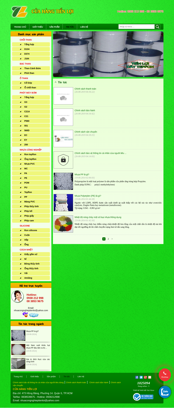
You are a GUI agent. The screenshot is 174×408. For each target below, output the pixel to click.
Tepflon (28, 192)
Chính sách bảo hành (85, 110)
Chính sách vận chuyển (86, 132)
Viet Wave (150, 390)
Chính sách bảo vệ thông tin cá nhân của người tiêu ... (100, 153)
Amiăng (28, 278)
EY (25, 140)
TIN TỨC (70, 27)
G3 (25, 102)
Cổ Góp (28, 83)
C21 (26, 116)
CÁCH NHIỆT (26, 249)
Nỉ (25, 259)
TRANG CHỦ (20, 27)
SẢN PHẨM (54, 27)
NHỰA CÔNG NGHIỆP (31, 150)
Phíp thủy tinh (31, 206)
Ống (26, 244)
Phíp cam (29, 220)
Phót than (29, 73)
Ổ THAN (24, 78)
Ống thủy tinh (31, 268)
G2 (25, 107)
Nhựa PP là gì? (32, 331)
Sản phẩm (51, 376)
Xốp (26, 240)
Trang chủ (18, 376)
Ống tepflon (30, 159)
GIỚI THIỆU (38, 27)
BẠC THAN (25, 64)
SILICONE (25, 226)
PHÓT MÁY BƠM (28, 93)
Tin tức (67, 376)
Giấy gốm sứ (30, 254)
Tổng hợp (29, 44)
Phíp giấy (29, 216)
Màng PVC (29, 201)
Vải (26, 273)
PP (25, 197)
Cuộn (27, 235)
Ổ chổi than (30, 87)
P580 (26, 121)
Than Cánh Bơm (32, 68)
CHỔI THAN (26, 40)
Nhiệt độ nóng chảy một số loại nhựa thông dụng (98, 217)
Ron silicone (30, 230)
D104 (26, 49)
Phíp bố (28, 211)
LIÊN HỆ (84, 27)
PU (25, 187)
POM (26, 183)
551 (26, 125)
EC (25, 135)
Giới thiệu (34, 376)
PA (25, 173)
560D (26, 130)
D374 (26, 54)
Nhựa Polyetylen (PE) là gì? (88, 196)
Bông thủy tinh (31, 263)
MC (26, 168)
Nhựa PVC (29, 164)
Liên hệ (81, 376)
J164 (26, 58)
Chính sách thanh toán (85, 89)
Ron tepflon (30, 154)
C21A (27, 111)
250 (26, 144)
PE (25, 178)
